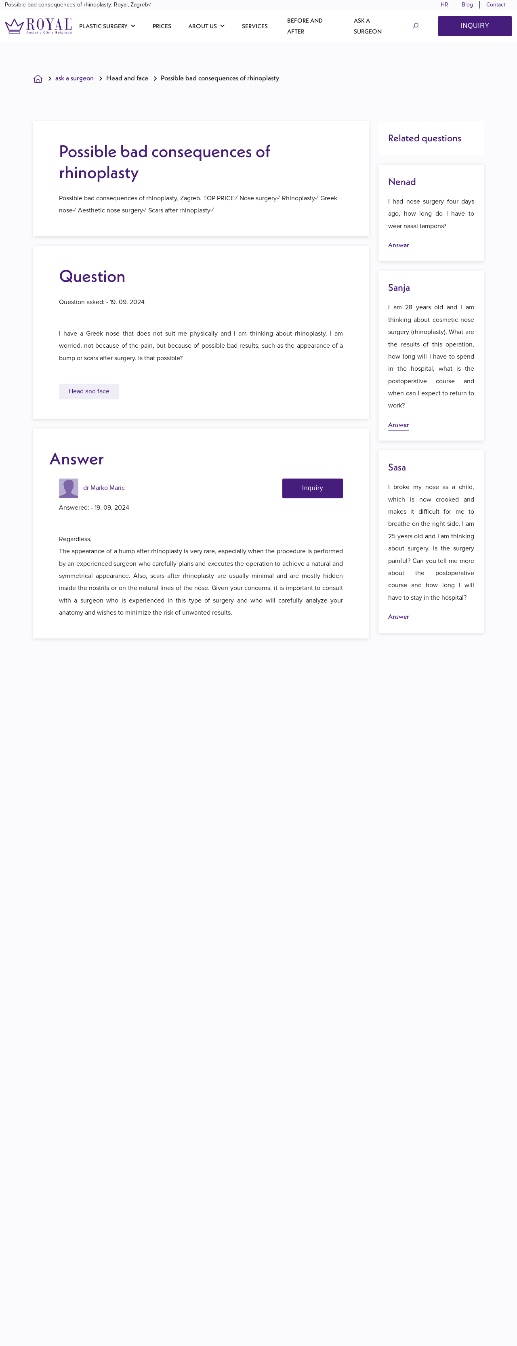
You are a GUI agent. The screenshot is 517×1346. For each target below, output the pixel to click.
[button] (107, 27)
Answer (398, 249)
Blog (467, 5)
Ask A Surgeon (74, 82)
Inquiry (475, 26)
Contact (495, 5)
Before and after (305, 27)
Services (255, 27)
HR (444, 5)
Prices (162, 27)
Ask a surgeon (368, 27)
